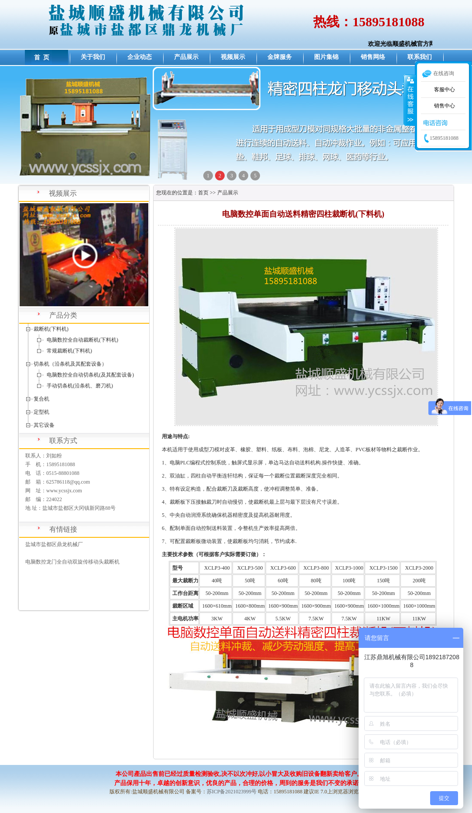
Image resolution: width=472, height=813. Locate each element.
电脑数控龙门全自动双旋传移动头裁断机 (72, 562)
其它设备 (44, 425)
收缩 (410, 100)
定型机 (41, 412)
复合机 (41, 399)
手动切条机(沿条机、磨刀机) (80, 386)
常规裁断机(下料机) (69, 351)
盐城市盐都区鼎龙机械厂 (54, 544)
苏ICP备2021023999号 (232, 792)
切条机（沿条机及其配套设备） (70, 364)
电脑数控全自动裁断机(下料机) (82, 340)
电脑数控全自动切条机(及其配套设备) (90, 375)
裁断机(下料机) (51, 329)
